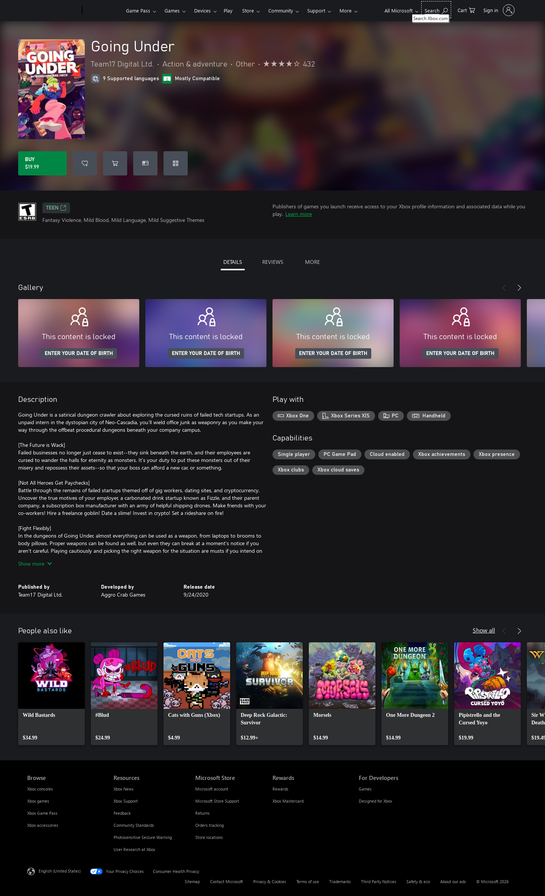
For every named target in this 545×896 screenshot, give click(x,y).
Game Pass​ (138, 10)
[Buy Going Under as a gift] (145, 163)
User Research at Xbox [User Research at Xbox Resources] (134, 849)
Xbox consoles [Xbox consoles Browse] (40, 788)
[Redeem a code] (176, 163)
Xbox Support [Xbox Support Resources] (126, 800)
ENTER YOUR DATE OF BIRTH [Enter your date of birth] (79, 353)
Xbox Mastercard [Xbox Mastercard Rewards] (288, 800)
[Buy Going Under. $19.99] (42, 163)
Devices (202, 10)
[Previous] (504, 287)
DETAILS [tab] (232, 261)
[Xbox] (103, 10)
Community (280, 10)
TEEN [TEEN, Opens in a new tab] (56, 208)
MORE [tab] (312, 261)
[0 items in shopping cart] (466, 10)
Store (248, 10)
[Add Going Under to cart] (115, 163)
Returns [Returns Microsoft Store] (202, 813)
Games (172, 10)
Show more (35, 563)
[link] (51, 693)
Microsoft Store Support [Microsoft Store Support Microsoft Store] (217, 800)
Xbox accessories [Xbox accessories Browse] (42, 825)
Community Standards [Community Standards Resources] (134, 825)
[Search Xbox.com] (436, 9)
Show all (484, 630)
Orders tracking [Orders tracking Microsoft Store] (209, 825)
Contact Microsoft (226, 881)
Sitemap (192, 881)
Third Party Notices (378, 881)
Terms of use (307, 881)
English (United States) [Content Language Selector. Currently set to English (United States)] (60, 870)
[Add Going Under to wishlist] (85, 163)
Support (316, 10)
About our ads (453, 881)
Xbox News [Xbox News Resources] (124, 788)
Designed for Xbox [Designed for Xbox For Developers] (375, 800)
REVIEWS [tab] (272, 261)
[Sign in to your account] (498, 10)
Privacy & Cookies (269, 881)
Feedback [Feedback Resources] (122, 813)
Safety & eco (418, 881)
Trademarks (340, 881)
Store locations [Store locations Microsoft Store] (209, 837)
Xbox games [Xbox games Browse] (38, 800)
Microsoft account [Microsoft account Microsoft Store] (211, 788)
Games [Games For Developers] (365, 788)
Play (228, 10)
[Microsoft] (53, 10)
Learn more (298, 213)
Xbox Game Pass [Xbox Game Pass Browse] (42, 813)
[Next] (519, 287)
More (345, 10)
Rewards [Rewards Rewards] (280, 788)
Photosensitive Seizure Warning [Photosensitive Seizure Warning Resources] (143, 837)
